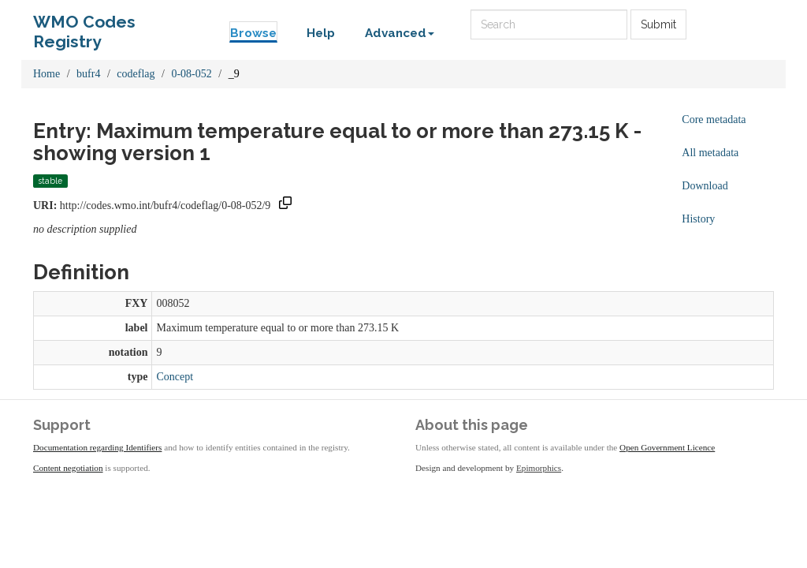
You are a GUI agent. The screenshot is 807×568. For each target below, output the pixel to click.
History (698, 219)
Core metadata (714, 119)
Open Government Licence (667, 447)
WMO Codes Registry (84, 25)
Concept (174, 377)
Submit (658, 24)
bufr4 (88, 74)
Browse (253, 33)
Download (704, 186)
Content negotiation (68, 468)
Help (321, 33)
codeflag (135, 74)
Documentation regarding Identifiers (97, 447)
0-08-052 (191, 74)
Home (46, 74)
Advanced (399, 33)
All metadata (710, 153)
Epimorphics (538, 468)
